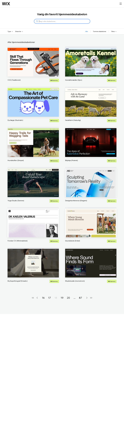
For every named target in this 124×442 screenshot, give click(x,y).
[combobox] (64, 21)
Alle (86, 31)
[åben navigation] (120, 4)
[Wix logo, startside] (6, 3)
